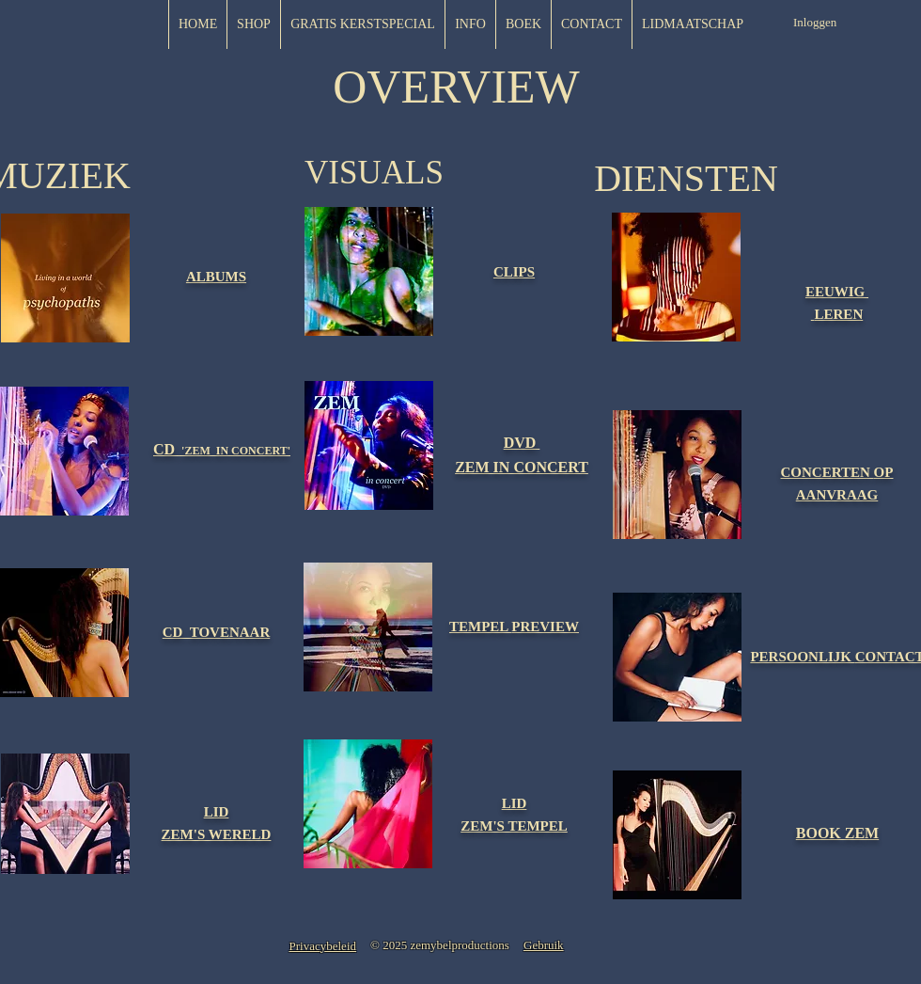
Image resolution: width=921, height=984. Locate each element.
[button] (692, 24)
